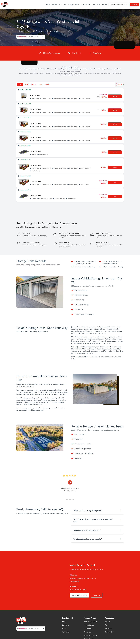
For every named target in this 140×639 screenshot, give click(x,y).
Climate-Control (89, 625)
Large (40, 84)
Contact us (97, 595)
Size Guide (108, 628)
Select (115, 96)
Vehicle (47, 84)
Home (64, 622)
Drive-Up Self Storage (91, 622)
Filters (119, 84)
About (64, 628)
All (20, 84)
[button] (66, 499)
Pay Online (134, 4)
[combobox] (30, 37)
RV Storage (87, 632)
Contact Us (66, 632)
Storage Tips (109, 632)
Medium (33, 84)
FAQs (106, 625)
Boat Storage (88, 628)
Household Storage (90, 635)
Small (26, 84)
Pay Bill (107, 622)
